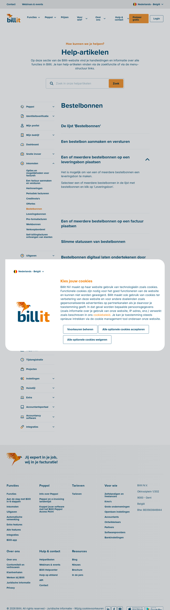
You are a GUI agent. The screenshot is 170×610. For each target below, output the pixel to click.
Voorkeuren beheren (80, 329)
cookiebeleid (101, 315)
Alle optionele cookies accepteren (123, 329)
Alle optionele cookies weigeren (87, 340)
